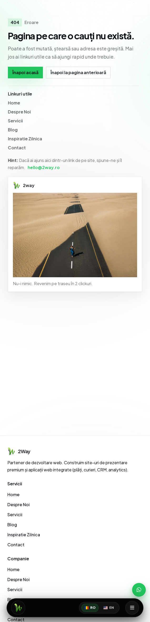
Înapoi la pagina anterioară (78, 72)
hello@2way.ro (44, 167)
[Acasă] (18, 608)
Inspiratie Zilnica (25, 138)
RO (90, 608)
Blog (13, 129)
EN (108, 608)
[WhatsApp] (139, 590)
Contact (17, 147)
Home (14, 103)
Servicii (15, 120)
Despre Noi (19, 111)
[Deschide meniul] (132, 608)
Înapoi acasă (25, 72)
